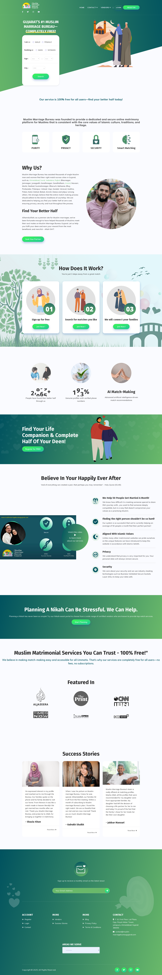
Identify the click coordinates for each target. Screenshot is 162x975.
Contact (92, 7)
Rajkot (59, 179)
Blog (86, 918)
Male (37, 42)
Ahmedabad (34, 179)
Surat (43, 179)
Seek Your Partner (34, 238)
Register (131, 7)
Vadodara (51, 179)
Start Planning (81, 620)
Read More (51, 831)
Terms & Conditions (92, 926)
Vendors (106, 7)
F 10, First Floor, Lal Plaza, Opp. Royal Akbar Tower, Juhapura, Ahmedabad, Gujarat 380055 (125, 922)
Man (40, 50)
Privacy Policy (90, 922)
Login (118, 7)
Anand (68, 182)
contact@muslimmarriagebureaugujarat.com (125, 932)
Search (41, 76)
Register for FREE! (33, 447)
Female (48, 42)
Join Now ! (40, 325)
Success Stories (60, 922)
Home (81, 7)
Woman (51, 50)
